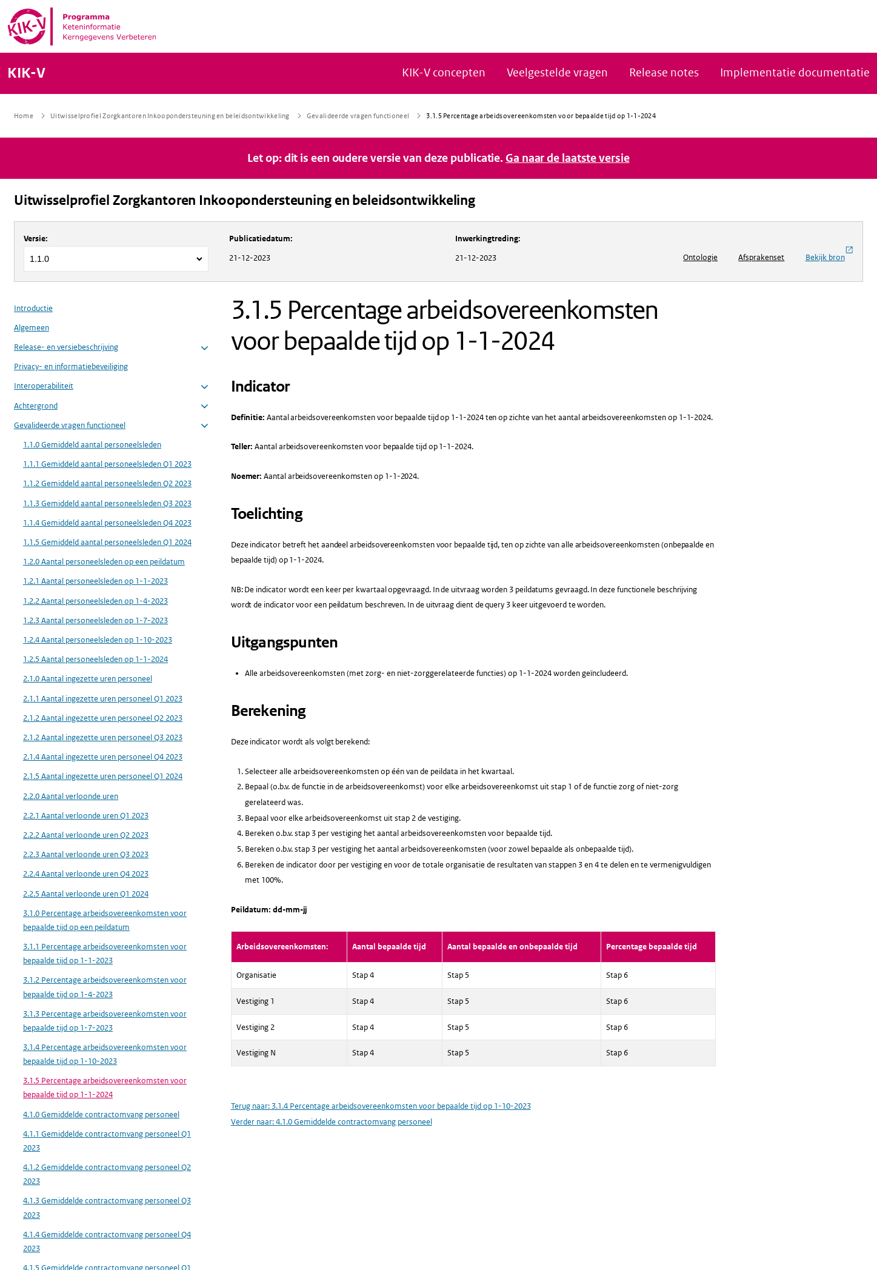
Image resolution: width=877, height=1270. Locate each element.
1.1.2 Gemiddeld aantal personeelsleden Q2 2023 (107, 483)
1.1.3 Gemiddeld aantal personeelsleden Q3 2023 (107, 503)
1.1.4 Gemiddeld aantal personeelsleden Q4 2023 (107, 523)
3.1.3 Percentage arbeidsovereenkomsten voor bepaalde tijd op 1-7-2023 (105, 1021)
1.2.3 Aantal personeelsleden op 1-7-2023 (95, 620)
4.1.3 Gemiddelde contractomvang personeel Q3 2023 (107, 1207)
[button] (205, 348)
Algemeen (31, 328)
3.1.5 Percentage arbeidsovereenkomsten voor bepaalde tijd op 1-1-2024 (105, 1087)
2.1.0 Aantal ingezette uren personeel (87, 678)
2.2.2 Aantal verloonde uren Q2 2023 (85, 835)
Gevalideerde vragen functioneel (69, 425)
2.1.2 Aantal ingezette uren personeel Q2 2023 (102, 718)
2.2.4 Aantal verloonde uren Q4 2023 (85, 874)
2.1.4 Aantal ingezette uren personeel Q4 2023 (102, 757)
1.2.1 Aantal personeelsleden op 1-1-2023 (95, 581)
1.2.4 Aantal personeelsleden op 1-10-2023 (97, 640)
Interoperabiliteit (43, 386)
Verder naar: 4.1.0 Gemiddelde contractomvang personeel (331, 1122)
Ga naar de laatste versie (567, 158)
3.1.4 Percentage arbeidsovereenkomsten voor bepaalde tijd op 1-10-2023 (105, 1054)
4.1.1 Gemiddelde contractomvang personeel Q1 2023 (107, 1141)
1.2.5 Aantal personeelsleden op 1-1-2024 (95, 659)
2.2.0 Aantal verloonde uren (70, 796)
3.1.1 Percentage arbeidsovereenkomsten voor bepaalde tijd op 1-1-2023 (105, 953)
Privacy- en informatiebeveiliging (71, 366)
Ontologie (700, 257)
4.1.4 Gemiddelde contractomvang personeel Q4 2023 (107, 1241)
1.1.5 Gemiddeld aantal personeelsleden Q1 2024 (107, 542)
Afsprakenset (761, 257)
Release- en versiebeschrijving (66, 347)
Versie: (36, 238)
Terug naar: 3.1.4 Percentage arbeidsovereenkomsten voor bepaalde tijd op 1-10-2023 (381, 1106)
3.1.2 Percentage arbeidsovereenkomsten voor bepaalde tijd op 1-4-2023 (105, 987)
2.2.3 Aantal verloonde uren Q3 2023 (85, 854)
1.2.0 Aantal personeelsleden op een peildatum (104, 561)
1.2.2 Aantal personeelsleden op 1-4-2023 (95, 601)
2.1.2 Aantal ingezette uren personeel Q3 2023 (102, 737)
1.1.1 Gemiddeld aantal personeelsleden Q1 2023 (107, 464)
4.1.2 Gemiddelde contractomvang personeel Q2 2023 (107, 1174)
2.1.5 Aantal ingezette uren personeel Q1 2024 (102, 776)
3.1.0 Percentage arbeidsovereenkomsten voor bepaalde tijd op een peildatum (105, 920)
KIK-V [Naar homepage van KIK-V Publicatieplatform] (26, 73)
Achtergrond (36, 406)
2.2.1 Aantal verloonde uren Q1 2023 (85, 815)
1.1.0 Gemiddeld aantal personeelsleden (92, 444)
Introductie (33, 308)
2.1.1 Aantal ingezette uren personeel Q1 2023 (102, 698)
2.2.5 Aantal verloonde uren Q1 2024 (85, 894)
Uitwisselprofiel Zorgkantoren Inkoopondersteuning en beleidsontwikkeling (244, 200)
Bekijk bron (829, 254)
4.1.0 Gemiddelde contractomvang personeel (101, 1114)
